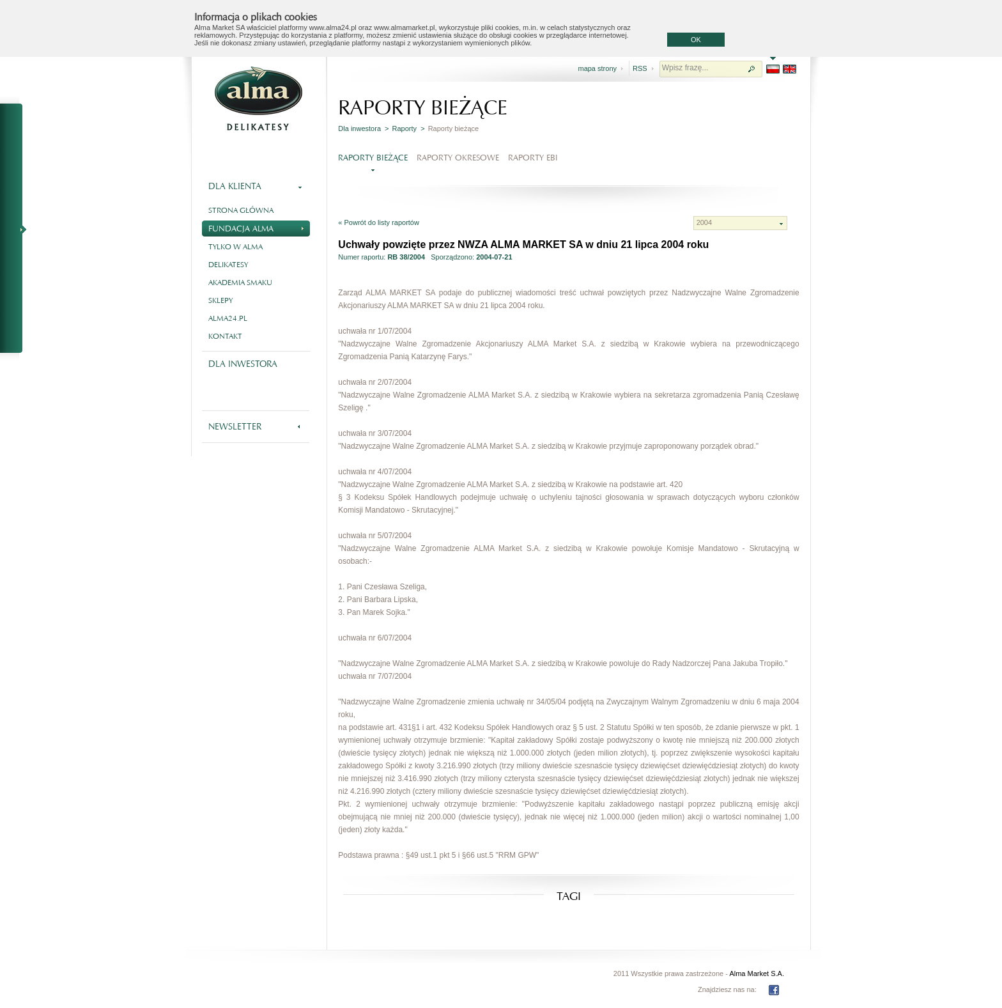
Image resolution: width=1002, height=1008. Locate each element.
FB (774, 990)
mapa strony (597, 68)
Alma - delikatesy (258, 98)
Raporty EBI (533, 157)
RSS (640, 68)
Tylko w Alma (235, 247)
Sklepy (220, 300)
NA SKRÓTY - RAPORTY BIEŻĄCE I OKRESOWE (16, 229)
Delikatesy (228, 265)
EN (789, 69)
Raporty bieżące (373, 157)
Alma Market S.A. (756, 973)
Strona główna (241, 210)
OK (696, 39)
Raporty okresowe (458, 157)
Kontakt (225, 336)
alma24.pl (227, 318)
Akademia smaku (240, 282)
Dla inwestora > (363, 128)
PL (773, 69)
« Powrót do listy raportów (378, 222)
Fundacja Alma (256, 227)
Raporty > (408, 128)
